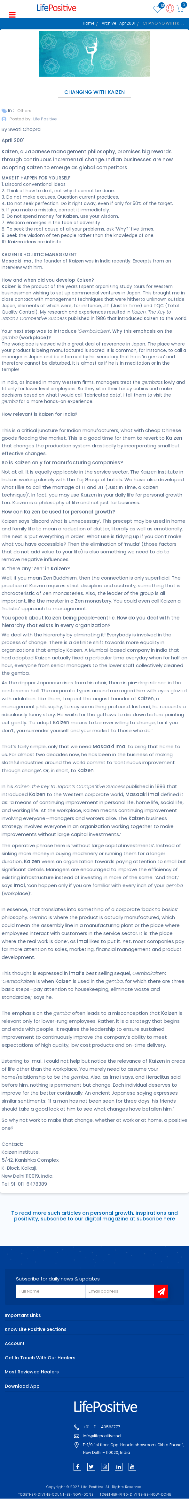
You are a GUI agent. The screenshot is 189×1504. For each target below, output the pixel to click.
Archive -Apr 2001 (118, 23)
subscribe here (156, 1218)
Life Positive (44, 119)
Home (88, 23)
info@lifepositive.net (102, 1436)
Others (24, 111)
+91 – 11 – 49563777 (101, 1427)
